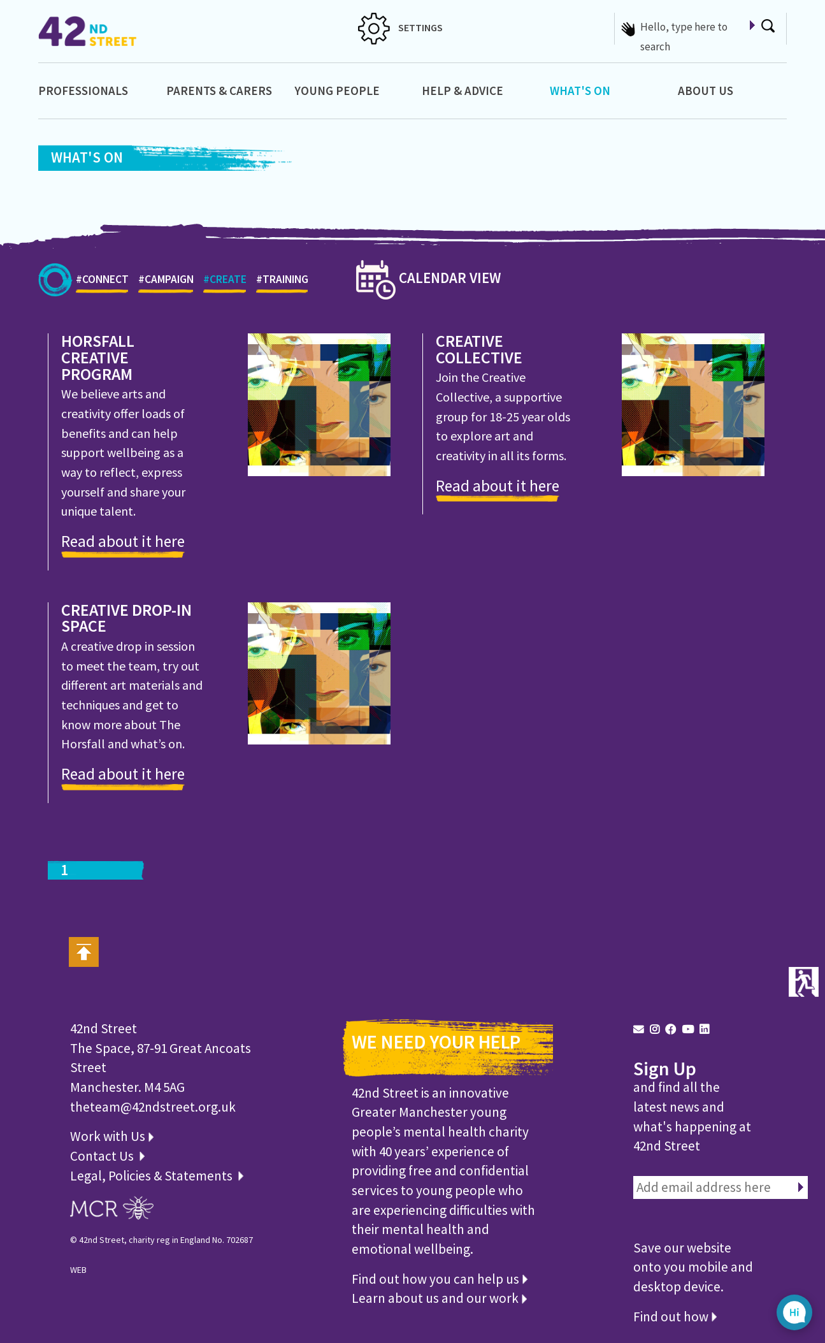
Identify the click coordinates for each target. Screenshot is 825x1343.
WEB (78, 1269)
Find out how (675, 1316)
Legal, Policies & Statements (156, 1175)
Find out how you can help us (439, 1279)
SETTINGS (400, 27)
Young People (337, 90)
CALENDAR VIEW (428, 277)
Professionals (83, 90)
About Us (705, 90)
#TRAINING (282, 282)
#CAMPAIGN (166, 282)
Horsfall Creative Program (97, 358)
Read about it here (123, 541)
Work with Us (112, 1136)
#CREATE (225, 282)
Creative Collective (479, 350)
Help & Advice (462, 90)
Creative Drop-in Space (126, 618)
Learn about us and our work (439, 1298)
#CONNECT (102, 282)
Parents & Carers (219, 90)
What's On (580, 90)
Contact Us (103, 1156)
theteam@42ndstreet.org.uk (153, 1106)
